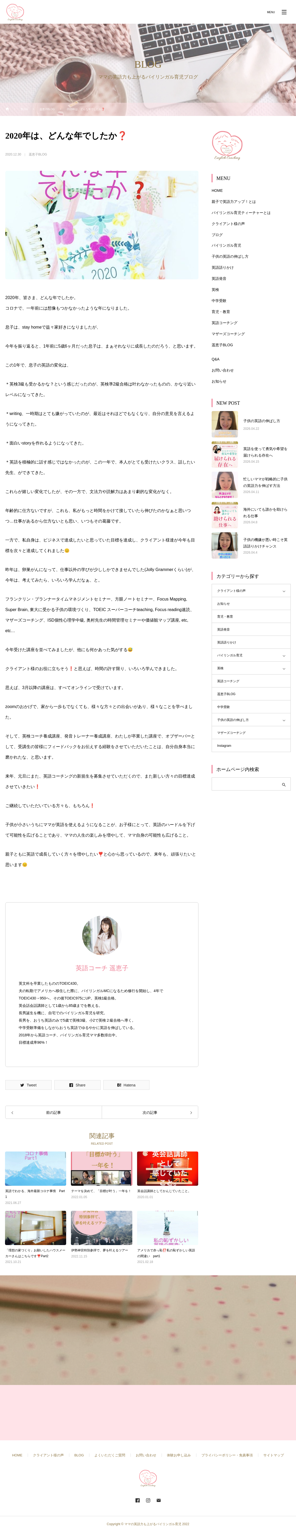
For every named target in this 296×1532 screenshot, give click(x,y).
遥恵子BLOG (38, 154)
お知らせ (219, 381)
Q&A (216, 359)
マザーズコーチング (228, 334)
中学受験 (219, 301)
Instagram (224, 746)
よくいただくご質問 (109, 1455)
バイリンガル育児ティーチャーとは (241, 213)
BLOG (79, 1455)
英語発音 (219, 278)
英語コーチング (224, 323)
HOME (217, 190)
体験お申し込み (179, 1455)
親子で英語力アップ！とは (234, 201)
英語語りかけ (223, 267)
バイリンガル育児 (226, 245)
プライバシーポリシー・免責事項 (227, 1455)
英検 (215, 289)
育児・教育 (221, 312)
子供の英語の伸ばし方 (230, 256)
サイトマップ (273, 1455)
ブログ (217, 235)
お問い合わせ (223, 370)
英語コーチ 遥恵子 (102, 968)
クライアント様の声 (228, 224)
